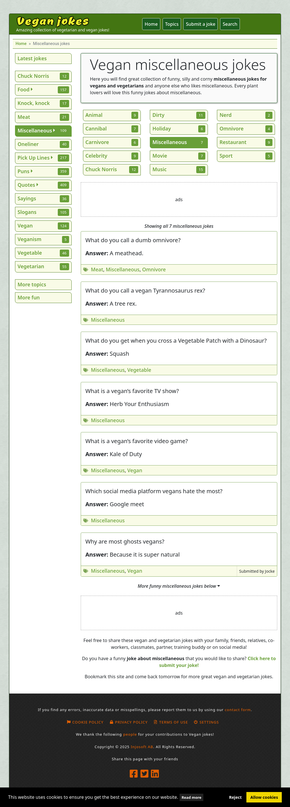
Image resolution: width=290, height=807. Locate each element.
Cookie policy (85, 722)
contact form (238, 709)
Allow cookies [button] (264, 797)
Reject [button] (235, 797)
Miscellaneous (122, 269)
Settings (206, 722)
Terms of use (170, 722)
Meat (97, 269)
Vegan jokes (52, 20)
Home (151, 24)
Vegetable (139, 369)
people (130, 734)
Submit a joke (200, 24)
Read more (191, 797)
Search (230, 24)
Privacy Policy (128, 722)
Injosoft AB (142, 746)
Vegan (134, 470)
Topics (172, 24)
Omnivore (154, 269)
